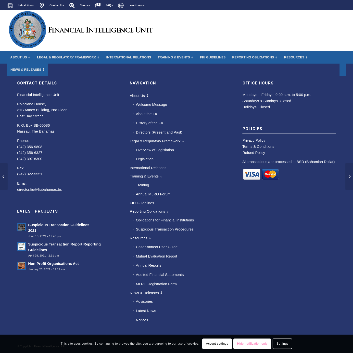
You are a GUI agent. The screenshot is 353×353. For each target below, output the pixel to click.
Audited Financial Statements (160, 274)
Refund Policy (253, 152)
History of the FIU (150, 123)
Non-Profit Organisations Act (53, 263)
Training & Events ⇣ (146, 176)
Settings (282, 343)
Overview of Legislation (155, 150)
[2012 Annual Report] (4, 176)
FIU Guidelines (142, 203)
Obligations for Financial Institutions (165, 220)
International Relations (148, 168)
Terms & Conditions (258, 146)
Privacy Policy (253, 140)
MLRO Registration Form (156, 284)
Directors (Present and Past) (159, 132)
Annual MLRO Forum (153, 194)
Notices (142, 320)
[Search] (343, 70)
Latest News (146, 311)
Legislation (144, 159)
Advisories (144, 301)
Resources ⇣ (140, 238)
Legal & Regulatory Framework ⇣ (157, 141)
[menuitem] (21, 5)
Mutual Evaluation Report (156, 256)
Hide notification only (252, 343)
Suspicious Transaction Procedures (164, 229)
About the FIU (147, 114)
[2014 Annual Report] (349, 176)
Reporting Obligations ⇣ (149, 211)
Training (142, 185)
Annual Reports (148, 265)
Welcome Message (151, 104)
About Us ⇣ (139, 96)
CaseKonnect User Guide (156, 247)
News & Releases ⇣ (146, 293)
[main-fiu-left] (81, 30)
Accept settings (217, 343)
